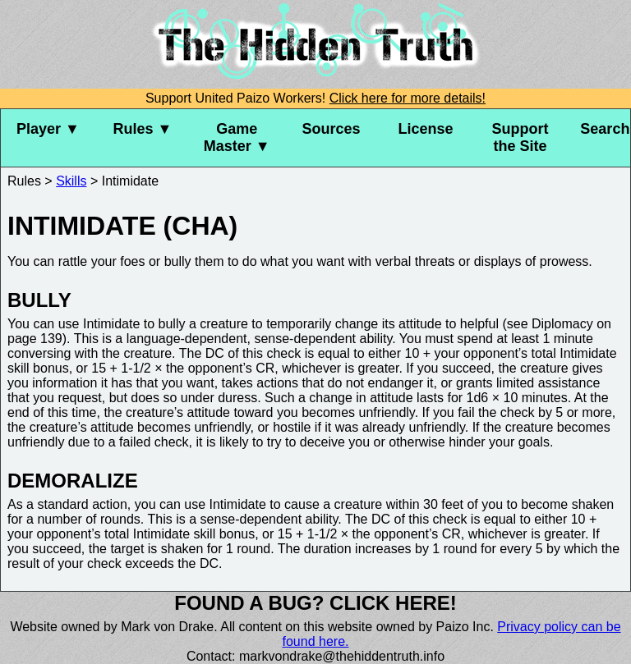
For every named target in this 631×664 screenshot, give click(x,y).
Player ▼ (48, 129)
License (425, 129)
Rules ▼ (142, 129)
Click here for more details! (407, 98)
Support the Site (519, 137)
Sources (331, 129)
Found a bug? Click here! (315, 603)
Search (604, 129)
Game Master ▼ (237, 137)
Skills (71, 181)
